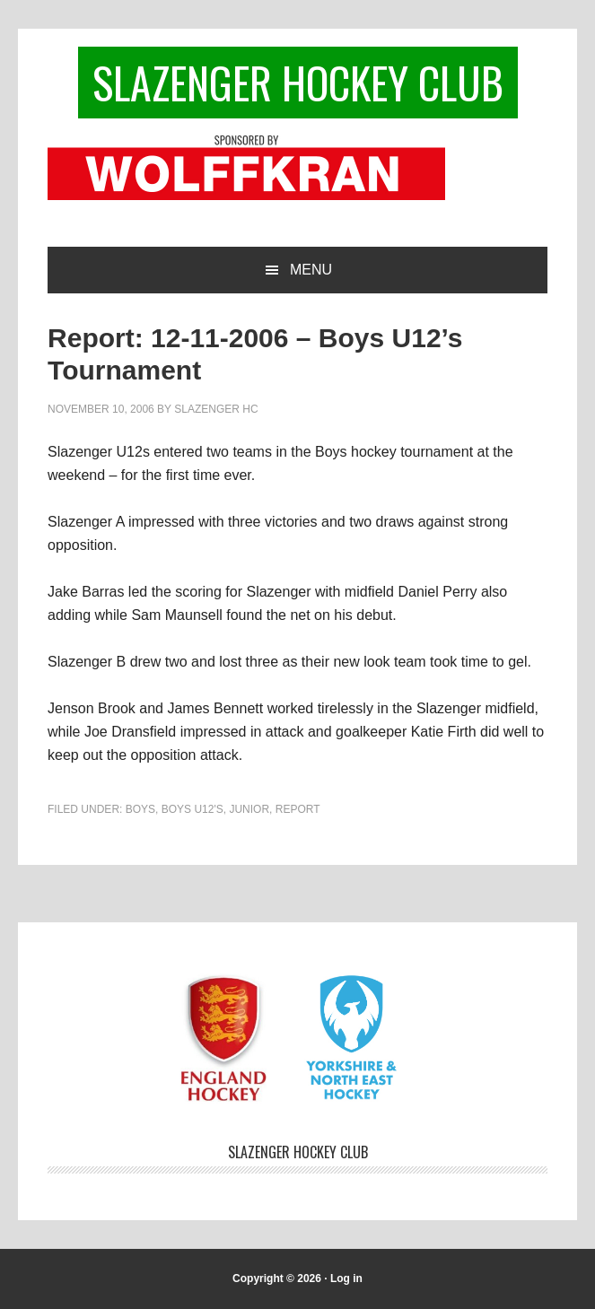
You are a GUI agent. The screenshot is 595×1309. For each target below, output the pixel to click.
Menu (311, 269)
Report (298, 809)
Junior (249, 809)
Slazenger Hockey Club (297, 82)
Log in (346, 1278)
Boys (140, 809)
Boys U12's (192, 809)
